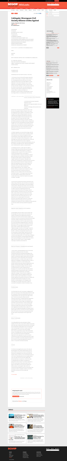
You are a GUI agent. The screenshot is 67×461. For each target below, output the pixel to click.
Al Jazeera (48, 90)
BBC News (48, 89)
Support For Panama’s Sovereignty (50, 38)
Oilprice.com (48, 82)
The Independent (49, 87)
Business (34, 10)
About (10, 454)
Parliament (21, 10)
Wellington (21, 8)
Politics (26, 10)
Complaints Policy (26, 457)
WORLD (11, 409)
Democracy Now (49, 83)
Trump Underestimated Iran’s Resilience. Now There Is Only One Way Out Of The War (52, 40)
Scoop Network (25, 454)
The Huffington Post (49, 91)
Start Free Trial (57, 0)
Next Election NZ (25, 456)
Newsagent (11, 456)
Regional (30, 10)
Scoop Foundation (26, 455)
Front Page (12, 10)
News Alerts (51, 75)
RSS (47, 75)
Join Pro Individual (16, 396)
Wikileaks (15, 24)
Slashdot (48, 85)
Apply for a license (39, 455)
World (43, 10)
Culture (46, 10)
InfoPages (55, 8)
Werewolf (16, 8)
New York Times (49, 88)
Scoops (17, 10)
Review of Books (49, 8)
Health (55, 10)
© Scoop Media (11, 459)
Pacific (38, 8)
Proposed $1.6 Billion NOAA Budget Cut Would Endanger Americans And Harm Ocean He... (52, 36)
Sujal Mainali (52, 44)
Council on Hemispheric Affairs (51, 92)
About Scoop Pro (39, 454)
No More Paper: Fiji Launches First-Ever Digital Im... (52, 69)
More (58, 75)
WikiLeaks (16, 13)
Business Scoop (32, 8)
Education (50, 10)
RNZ (53, 42)
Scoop (11, 8)
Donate (10, 457)
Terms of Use (38, 456)
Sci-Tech (39, 10)
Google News (48, 84)
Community (42, 8)
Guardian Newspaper (50, 86)
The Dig (26, 8)
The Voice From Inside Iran (49, 45)
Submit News (11, 455)
